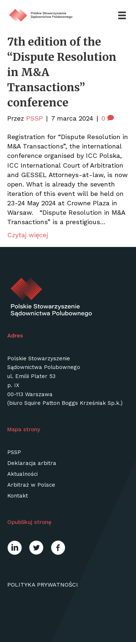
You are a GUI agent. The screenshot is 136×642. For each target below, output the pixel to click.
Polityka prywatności (42, 584)
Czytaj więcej (27, 235)
